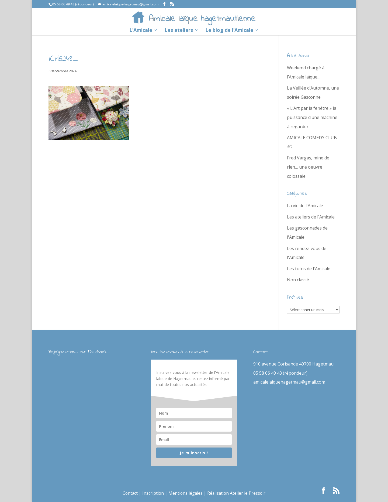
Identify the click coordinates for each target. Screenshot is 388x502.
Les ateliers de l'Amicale (311, 217)
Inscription (153, 493)
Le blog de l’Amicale (229, 30)
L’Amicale (140, 30)
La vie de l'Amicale (305, 206)
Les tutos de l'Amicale (308, 269)
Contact (129, 493)
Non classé (298, 280)
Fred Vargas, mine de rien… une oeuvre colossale (308, 167)
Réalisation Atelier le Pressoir (237, 493)
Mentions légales (185, 493)
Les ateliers (179, 30)
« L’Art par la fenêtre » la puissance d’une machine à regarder (312, 117)
